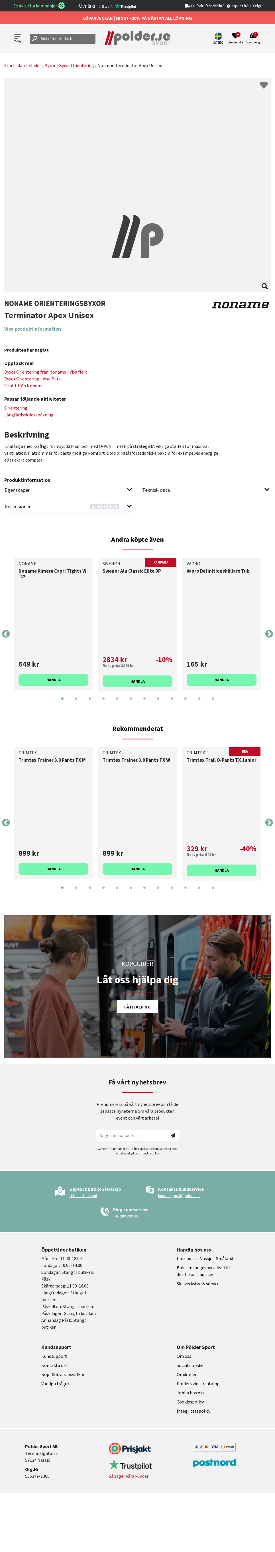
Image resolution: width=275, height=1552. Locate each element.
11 (199, 703)
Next (269, 634)
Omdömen (187, 1374)
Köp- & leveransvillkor (63, 1374)
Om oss (184, 1356)
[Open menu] (18, 39)
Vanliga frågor (55, 1383)
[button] (219, 38)
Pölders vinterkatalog (198, 1383)
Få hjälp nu (137, 1007)
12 (213, 703)
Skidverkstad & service (198, 1283)
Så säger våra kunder (128, 1476)
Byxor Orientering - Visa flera (32, 379)
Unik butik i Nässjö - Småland (205, 1258)
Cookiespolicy (190, 1402)
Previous (6, 634)
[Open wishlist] (235, 38)
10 (185, 703)
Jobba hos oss (190, 1392)
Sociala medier (191, 1365)
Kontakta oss (54, 1365)
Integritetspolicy (193, 1411)
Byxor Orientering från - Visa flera (45, 372)
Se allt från (24, 385)
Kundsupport (54, 1356)
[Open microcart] (253, 38)
